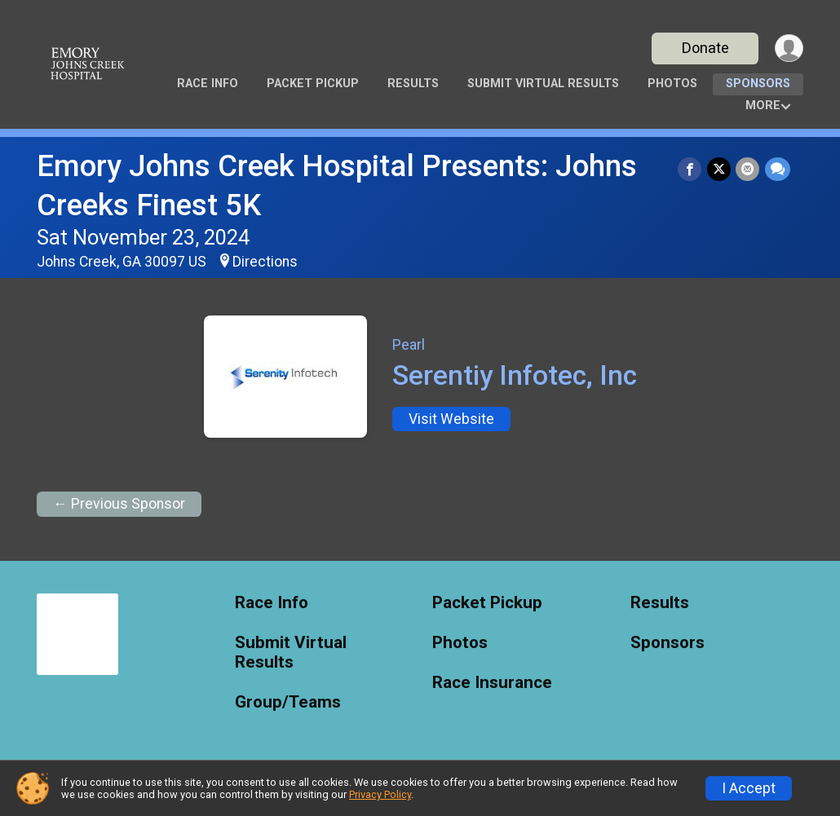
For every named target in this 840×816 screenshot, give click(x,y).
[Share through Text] (777, 169)
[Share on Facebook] (691, 169)
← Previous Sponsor (119, 504)
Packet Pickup (313, 83)
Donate (703, 47)
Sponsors (758, 83)
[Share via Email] (748, 169)
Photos (672, 83)
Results (413, 83)
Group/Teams (288, 702)
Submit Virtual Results (543, 83)
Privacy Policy (380, 794)
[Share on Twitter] (720, 169)
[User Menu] (788, 48)
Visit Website (451, 419)
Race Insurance (492, 682)
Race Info (207, 83)
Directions (265, 262)
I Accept (749, 788)
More (762, 105)
